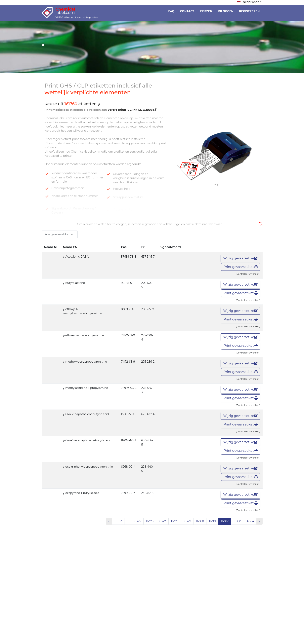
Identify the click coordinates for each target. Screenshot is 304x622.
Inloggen (225, 11)
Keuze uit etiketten (72, 103)
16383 (237, 521)
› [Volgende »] (259, 521)
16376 (149, 521)
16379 (187, 521)
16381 (212, 521)
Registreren (249, 11)
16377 (162, 521)
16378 (175, 521)
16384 (250, 521)
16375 (137, 521)
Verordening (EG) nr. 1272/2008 (132, 110)
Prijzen (206, 11)
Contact (187, 11)
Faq (171, 11)
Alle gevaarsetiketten (59, 234)
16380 (200, 521)
